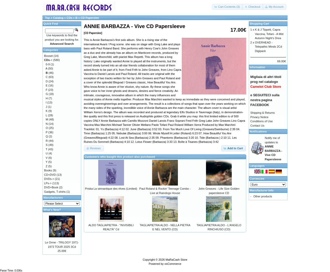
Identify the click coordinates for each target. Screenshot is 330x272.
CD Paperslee (90, 17)
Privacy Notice (259, 117)
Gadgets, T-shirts (55, 191)
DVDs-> (49, 178)
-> (48, 60)
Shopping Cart (259, 23)
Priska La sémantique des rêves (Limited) (111, 188)
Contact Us (257, 125)
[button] (227, 7)
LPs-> (48, 183)
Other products (262, 196)
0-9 (48, 64)
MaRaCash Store (176, 259)
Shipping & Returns (262, 112)
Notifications (258, 131)
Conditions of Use (261, 121)
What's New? (52, 209)
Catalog (58, 17)
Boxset (48, 55)
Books (48, 170)
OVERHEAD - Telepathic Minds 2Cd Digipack (268, 46)
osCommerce (172, 263)
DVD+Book (51, 187)
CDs (69, 17)
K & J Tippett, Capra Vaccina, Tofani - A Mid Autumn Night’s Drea (269, 34)
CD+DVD (50, 174)
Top (47, 17)
